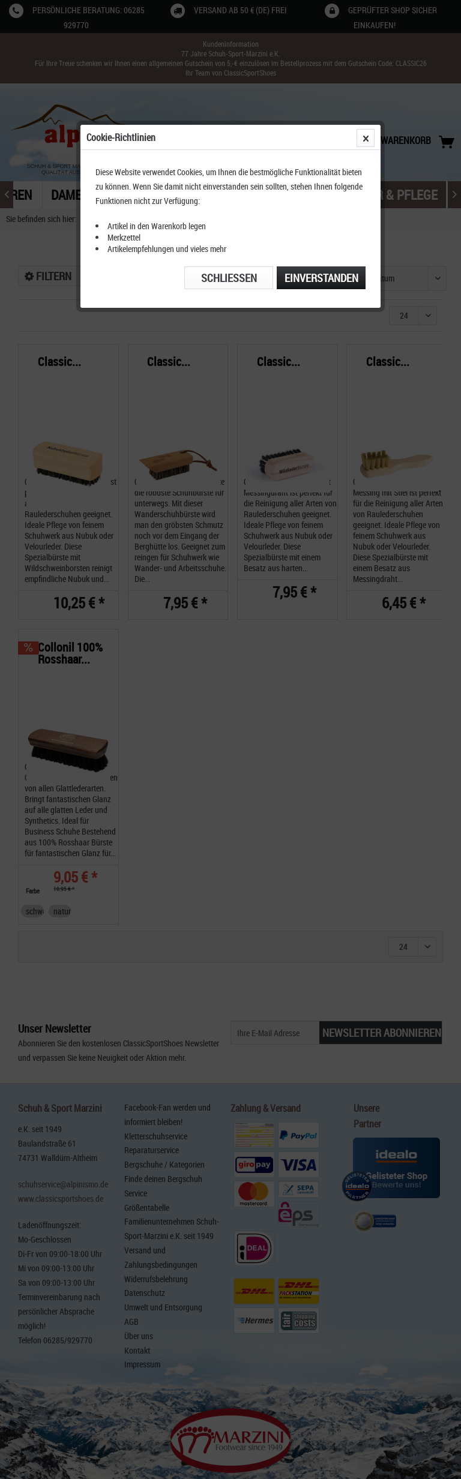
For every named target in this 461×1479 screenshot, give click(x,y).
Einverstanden (321, 278)
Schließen (229, 278)
